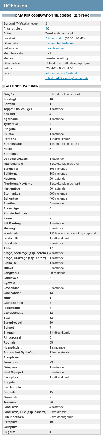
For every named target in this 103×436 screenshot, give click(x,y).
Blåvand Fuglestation (59, 43)
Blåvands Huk (54, 38)
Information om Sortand (61, 73)
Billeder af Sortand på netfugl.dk (66, 78)
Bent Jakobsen (55, 48)
